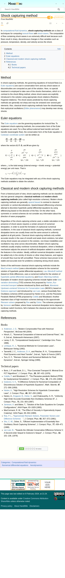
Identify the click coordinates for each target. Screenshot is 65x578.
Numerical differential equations (15, 465)
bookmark (59, 17)
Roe (28, 302)
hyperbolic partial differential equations (17, 277)
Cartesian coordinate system (13, 135)
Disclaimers (34, 506)
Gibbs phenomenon (32, 108)
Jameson (7, 305)
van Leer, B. (9, 430)
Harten (49, 283)
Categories (5, 462)
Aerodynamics (36, 465)
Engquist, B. (18, 396)
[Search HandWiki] (32, 9)
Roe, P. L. (8, 416)
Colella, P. (8, 376)
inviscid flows (27, 33)
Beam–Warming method (48, 277)
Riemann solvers (8, 302)
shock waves (43, 33)
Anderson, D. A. (23, 352)
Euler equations (7, 86)
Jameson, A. (9, 405)
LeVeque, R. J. (10, 346)
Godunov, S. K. (10, 382)
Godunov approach (9, 291)
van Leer (36, 291)
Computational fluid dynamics (24, 462)
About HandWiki (21, 506)
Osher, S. (28, 396)
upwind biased (34, 202)
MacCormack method (10, 268)
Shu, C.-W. (8, 422)
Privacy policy (6, 506)
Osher (38, 302)
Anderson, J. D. (10, 329)
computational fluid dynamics (15, 31)
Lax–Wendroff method (53, 271)
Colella (35, 297)
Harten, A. (8, 390)
